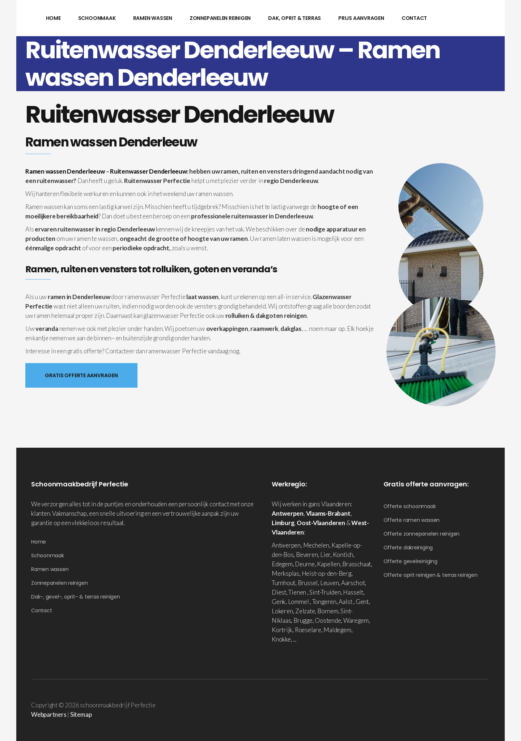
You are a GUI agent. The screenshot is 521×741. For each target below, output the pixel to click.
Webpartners (49, 714)
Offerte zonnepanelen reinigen (422, 533)
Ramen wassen (49, 569)
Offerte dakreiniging (408, 547)
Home (38, 541)
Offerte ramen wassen (412, 520)
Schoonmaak (47, 555)
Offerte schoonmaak (410, 506)
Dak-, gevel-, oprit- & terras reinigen (75, 596)
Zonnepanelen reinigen (59, 583)
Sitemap (81, 714)
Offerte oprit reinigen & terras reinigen (431, 575)
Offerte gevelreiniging (410, 561)
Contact (41, 610)
